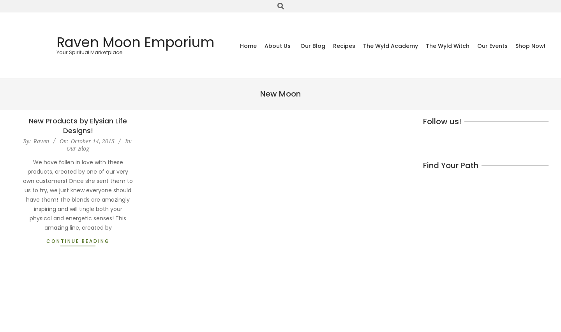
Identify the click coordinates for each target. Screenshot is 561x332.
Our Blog (78, 148)
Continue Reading (78, 241)
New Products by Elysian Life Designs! (78, 125)
